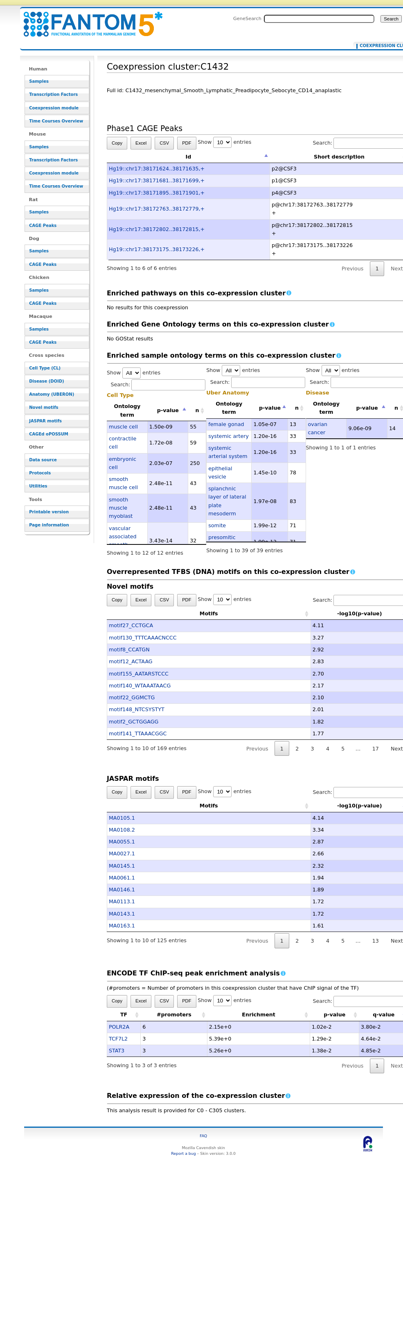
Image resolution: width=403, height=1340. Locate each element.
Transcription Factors (53, 94)
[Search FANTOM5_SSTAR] (319, 19)
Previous (353, 268)
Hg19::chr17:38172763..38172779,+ (157, 209)
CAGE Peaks (42, 225)
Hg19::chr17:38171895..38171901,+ (157, 193)
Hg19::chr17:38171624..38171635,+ (157, 169)
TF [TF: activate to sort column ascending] (123, 1014)
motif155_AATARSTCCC (139, 674)
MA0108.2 (122, 830)
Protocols (40, 473)
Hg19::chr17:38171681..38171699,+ (157, 180)
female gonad (226, 424)
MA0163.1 (122, 926)
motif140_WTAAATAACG (140, 685)
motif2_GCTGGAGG (133, 722)
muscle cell (123, 427)
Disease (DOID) (46, 381)
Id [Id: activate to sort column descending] (188, 157)
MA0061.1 (122, 878)
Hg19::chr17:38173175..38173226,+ (157, 249)
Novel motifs (43, 407)
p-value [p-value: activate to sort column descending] (168, 410)
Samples (39, 81)
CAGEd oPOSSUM (48, 434)
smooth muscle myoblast (121, 508)
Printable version (49, 512)
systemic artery (228, 436)
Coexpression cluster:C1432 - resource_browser (88, 19)
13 (375, 941)
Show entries (224, 142)
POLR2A (119, 1027)
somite (217, 525)
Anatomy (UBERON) (51, 394)
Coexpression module (54, 108)
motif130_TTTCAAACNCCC (143, 638)
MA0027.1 (122, 853)
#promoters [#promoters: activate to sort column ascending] (174, 1014)
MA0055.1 (122, 842)
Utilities (38, 486)
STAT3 (116, 1051)
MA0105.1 (122, 818)
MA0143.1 (122, 914)
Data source (43, 460)
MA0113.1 (122, 901)
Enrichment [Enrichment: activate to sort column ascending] (258, 1014)
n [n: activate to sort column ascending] (197, 410)
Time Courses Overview (56, 121)
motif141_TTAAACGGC (138, 733)
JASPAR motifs (45, 421)
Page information (49, 525)
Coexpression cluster (381, 46)
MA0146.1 (122, 890)
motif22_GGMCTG (132, 697)
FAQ (203, 1136)
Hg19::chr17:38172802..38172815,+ (157, 229)
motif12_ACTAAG (131, 661)
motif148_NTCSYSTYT (136, 709)
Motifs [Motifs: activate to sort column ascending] (168, 613)
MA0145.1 (122, 866)
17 (375, 749)
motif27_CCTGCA (131, 625)
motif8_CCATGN (129, 649)
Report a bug (183, 1153)
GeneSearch (247, 18)
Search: (157, 384)
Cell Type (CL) (45, 368)
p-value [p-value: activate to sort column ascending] (334, 1014)
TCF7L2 (118, 1039)
